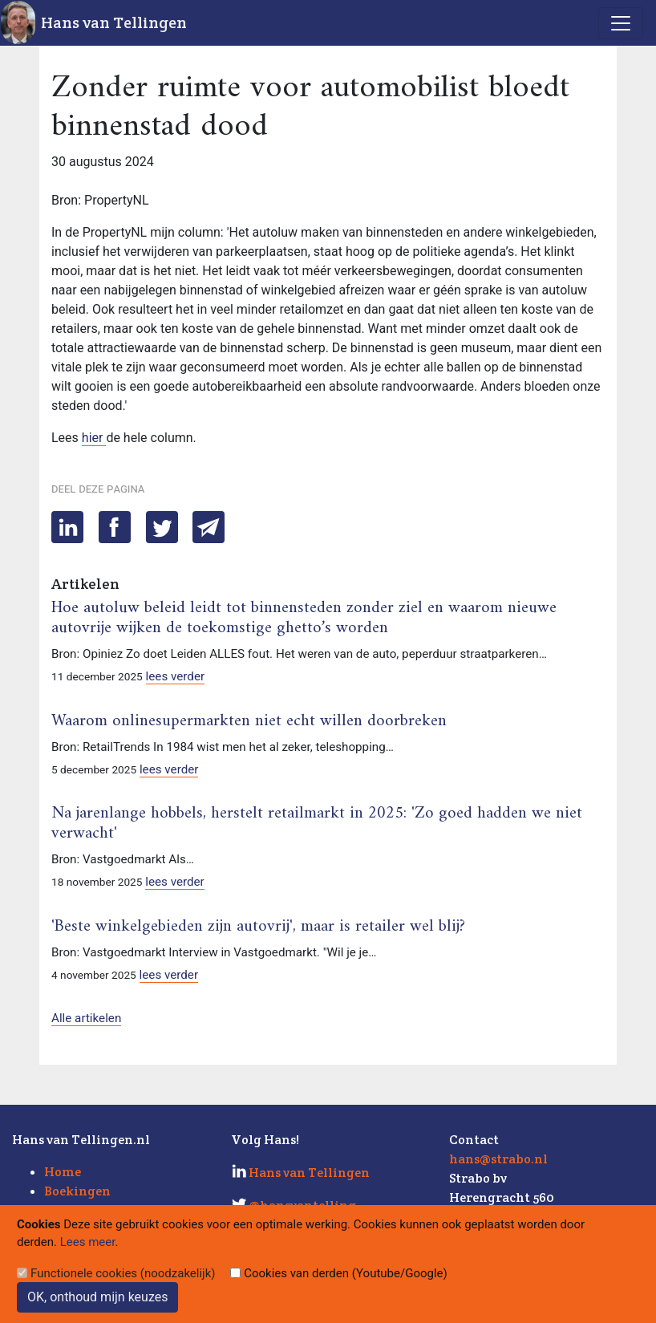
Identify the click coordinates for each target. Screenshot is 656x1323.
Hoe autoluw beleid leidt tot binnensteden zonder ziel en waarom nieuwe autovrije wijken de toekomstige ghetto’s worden (304, 618)
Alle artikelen (86, 1018)
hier (94, 437)
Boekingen (77, 1191)
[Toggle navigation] (620, 23)
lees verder (175, 676)
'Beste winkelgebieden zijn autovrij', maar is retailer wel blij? (258, 926)
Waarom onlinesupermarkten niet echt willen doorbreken (249, 721)
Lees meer (87, 1242)
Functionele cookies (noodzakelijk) (123, 1273)
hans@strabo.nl (498, 1159)
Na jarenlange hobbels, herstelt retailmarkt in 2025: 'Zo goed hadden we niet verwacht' (316, 823)
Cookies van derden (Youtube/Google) (345, 1273)
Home (62, 1171)
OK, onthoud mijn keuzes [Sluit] (97, 1297)
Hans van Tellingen (114, 22)
